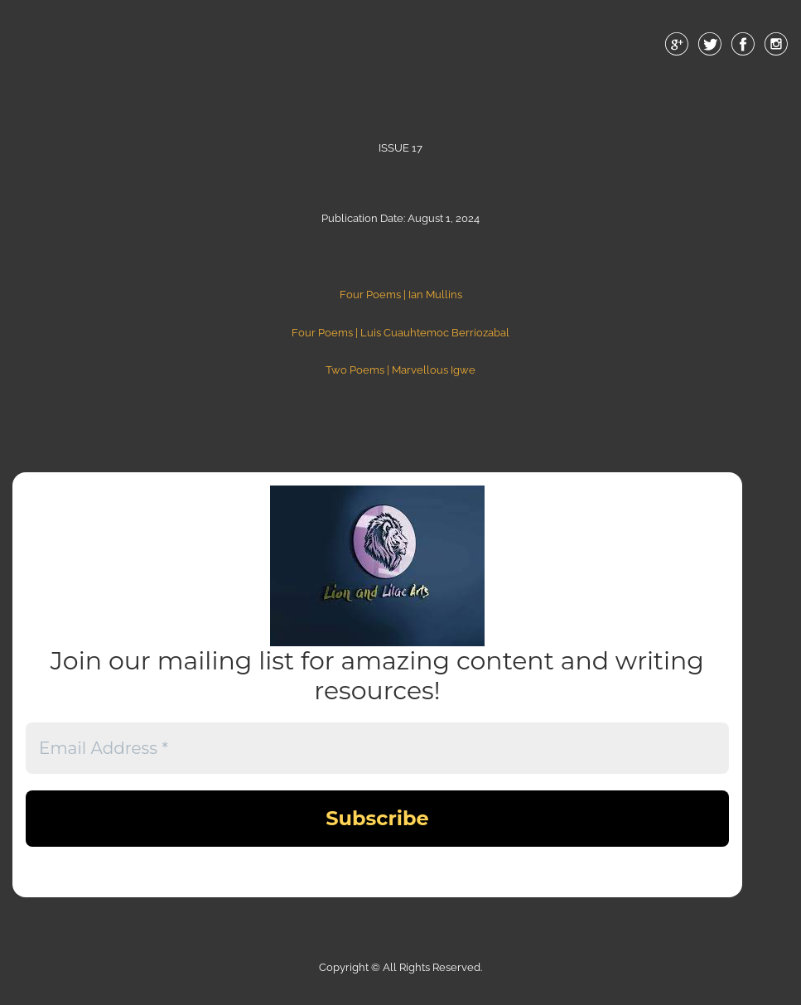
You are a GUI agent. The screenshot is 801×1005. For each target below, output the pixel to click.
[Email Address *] (377, 748)
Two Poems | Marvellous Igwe (400, 370)
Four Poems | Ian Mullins (401, 294)
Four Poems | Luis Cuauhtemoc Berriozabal (400, 332)
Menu (401, 82)
